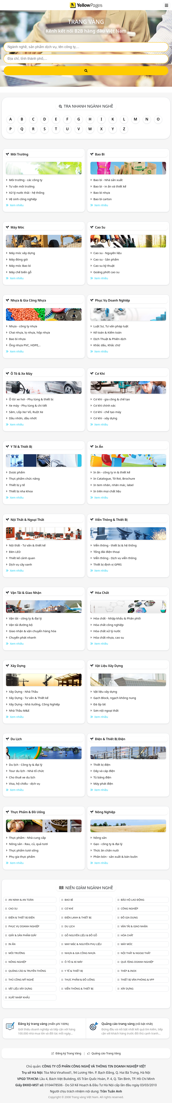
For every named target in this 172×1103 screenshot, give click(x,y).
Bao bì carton (102, 199)
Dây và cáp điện (104, 771)
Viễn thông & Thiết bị (111, 520)
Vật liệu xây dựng (109, 666)
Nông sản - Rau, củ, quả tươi (28, 844)
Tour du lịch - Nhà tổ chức (26, 771)
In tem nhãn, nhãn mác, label (113, 485)
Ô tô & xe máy (21, 373)
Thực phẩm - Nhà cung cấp (27, 838)
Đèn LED (15, 552)
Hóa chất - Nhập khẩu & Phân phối (117, 618)
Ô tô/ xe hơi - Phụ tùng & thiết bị (31, 399)
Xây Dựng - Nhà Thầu (23, 691)
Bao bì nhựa (101, 193)
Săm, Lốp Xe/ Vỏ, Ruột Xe (26, 412)
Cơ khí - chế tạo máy (107, 412)
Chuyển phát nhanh (22, 637)
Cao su (100, 227)
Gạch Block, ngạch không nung (114, 698)
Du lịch (16, 739)
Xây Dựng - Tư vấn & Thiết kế (28, 698)
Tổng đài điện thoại (106, 552)
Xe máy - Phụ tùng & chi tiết (28, 405)
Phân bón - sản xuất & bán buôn (115, 856)
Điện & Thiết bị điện (110, 739)
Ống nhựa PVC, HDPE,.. (25, 345)
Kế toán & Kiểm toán (107, 332)
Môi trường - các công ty (25, 180)
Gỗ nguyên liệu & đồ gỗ (81, 935)
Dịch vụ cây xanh (20, 564)
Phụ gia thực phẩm (22, 856)
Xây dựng (18, 666)
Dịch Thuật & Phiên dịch (109, 339)
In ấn (99, 446)
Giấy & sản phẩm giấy (22, 935)
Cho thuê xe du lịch (22, 777)
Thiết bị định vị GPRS (107, 564)
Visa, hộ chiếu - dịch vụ (24, 783)
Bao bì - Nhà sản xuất (108, 180)
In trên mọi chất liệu (107, 491)
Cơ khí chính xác (104, 405)
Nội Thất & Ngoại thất (27, 520)
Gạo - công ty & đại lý (107, 844)
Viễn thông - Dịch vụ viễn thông (115, 558)
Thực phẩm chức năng (24, 478)
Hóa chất (102, 593)
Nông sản (100, 838)
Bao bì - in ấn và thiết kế (109, 186)
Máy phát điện (103, 783)
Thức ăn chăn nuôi (106, 850)
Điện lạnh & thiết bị (78, 917)
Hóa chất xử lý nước (107, 631)
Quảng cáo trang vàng (127, 1024)
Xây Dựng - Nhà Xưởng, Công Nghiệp (34, 704)
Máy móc (17, 227)
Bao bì (100, 154)
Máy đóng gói (18, 259)
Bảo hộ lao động (132, 899)
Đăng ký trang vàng (43, 1024)
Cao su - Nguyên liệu (107, 253)
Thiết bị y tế (17, 485)
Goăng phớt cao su (106, 272)
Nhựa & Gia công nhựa (28, 300)
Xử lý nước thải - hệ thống (26, 193)
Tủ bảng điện (102, 777)
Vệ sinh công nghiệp (23, 199)
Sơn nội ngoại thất (106, 710)
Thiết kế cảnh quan (22, 558)
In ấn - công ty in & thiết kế (111, 472)
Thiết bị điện (101, 765)
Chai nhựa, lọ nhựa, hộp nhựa (29, 332)
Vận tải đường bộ (21, 625)
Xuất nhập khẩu (19, 997)
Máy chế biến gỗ (20, 272)
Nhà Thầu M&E (19, 710)
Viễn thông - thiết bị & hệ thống (115, 545)
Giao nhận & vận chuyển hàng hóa (32, 631)
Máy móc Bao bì (20, 266)
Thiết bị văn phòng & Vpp (137, 979)
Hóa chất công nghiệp (108, 625)
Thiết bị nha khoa (21, 491)
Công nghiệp (129, 908)
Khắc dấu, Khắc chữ (106, 345)
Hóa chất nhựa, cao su (108, 637)
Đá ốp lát (99, 704)
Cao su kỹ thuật (104, 266)
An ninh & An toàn (20, 899)
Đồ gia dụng (129, 917)
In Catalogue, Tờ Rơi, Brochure (114, 478)
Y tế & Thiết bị (21, 446)
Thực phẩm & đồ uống (28, 812)
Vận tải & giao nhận (26, 593)
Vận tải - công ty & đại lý (25, 618)
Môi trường (19, 154)
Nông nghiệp (105, 812)
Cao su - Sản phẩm (106, 259)
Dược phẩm (17, 472)
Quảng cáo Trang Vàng (106, 1053)
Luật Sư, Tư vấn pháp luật (110, 326)
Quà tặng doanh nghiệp (137, 962)
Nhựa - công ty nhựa (23, 326)
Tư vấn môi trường (22, 186)
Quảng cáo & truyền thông (27, 971)
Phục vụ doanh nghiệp (112, 300)
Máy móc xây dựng (22, 253)
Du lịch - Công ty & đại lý (25, 765)
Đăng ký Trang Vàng (68, 1053)
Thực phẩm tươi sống (23, 850)
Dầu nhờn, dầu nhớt (23, 418)
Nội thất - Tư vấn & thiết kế (27, 545)
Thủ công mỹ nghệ (21, 979)
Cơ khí (100, 373)
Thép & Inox (128, 971)
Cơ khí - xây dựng (105, 418)
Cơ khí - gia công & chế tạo (111, 399)
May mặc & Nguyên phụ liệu (83, 944)
